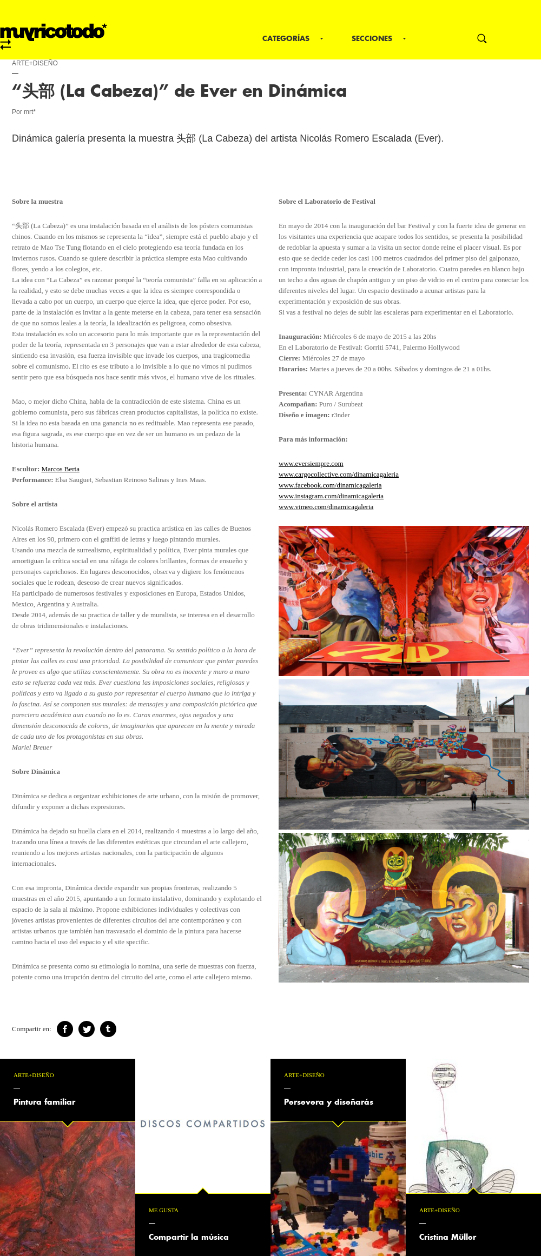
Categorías (285, 38)
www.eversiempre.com (311, 463)
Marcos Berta (61, 469)
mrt (53, 36)
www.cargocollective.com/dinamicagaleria (339, 474)
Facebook (65, 1029)
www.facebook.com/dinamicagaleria (330, 485)
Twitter (86, 1029)
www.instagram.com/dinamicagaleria (331, 496)
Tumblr (108, 1029)
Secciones (372, 38)
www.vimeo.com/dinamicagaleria (326, 507)
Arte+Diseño (35, 63)
